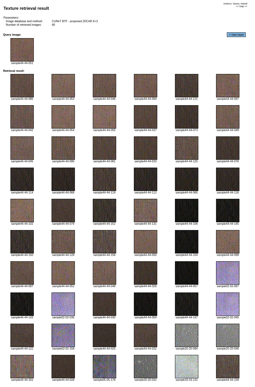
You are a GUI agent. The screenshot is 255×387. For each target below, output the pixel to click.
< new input (236, 34)
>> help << (241, 6)
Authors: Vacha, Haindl (235, 3)
